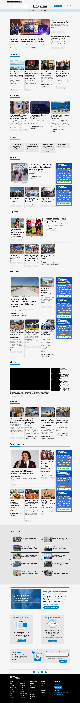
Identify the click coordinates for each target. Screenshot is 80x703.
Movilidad (55, 13)
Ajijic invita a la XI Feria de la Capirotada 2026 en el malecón (48, 503)
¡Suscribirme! (22, 641)
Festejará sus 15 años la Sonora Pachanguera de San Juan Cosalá (47, 464)
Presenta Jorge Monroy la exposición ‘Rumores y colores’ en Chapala (16, 74)
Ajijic (50, 86)
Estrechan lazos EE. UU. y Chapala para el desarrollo (59, 21)
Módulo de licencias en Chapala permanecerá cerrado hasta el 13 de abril (47, 292)
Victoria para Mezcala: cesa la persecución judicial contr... (60, 564)
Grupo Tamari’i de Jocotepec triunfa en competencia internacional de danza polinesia (31, 75)
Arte (17, 89)
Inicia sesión (67, 6)
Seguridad (60, 13)
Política (21, 689)
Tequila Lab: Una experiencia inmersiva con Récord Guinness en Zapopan (60, 38)
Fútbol (53, 230)
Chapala (53, 32)
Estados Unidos (61, 32)
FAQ (31, 698)
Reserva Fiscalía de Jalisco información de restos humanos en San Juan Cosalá (19, 116)
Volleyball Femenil (45, 264)
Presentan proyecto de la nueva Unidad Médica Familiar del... (60, 572)
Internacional (25, 13)
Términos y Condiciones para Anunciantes (44, 694)
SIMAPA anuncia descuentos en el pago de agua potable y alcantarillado (29, 556)
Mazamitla (13, 263)
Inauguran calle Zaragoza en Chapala (32, 331)
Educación (66, 13)
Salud (21, 687)
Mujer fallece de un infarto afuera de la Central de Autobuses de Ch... (28, 539)
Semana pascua (51, 438)
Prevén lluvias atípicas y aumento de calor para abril (47, 200)
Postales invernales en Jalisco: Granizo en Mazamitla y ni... (60, 539)
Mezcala (19, 352)
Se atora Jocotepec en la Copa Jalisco (55, 220)
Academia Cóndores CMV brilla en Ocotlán (47, 256)
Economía (22, 691)
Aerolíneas (19, 206)
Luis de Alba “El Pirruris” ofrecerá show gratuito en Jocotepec (22, 473)
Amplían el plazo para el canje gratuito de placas (32, 200)
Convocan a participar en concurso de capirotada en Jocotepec (14, 504)
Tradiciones (44, 86)
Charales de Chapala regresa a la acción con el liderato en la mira (29, 547)
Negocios (22, 695)
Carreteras (24, 315)
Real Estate (22, 697)
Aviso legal (43, 683)
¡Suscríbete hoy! (55, 10)
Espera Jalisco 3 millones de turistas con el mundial (59, 556)
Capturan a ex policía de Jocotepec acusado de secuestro (38, 116)
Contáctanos (33, 685)
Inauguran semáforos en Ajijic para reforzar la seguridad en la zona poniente (47, 333)
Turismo (45, 13)
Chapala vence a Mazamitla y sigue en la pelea (16, 256)
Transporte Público (15, 315)
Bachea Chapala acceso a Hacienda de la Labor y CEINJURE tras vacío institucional (16, 334)
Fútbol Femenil (29, 265)
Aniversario (52, 477)
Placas (33, 206)
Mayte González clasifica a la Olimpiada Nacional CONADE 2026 (17, 231)
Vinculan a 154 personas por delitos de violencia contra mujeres (40, 167)
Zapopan (33, 438)
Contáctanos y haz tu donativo (51, 607)
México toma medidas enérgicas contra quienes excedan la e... (59, 547)
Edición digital (33, 690)
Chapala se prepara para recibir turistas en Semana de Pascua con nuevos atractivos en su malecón (47, 423)
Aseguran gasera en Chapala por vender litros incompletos (60, 116)
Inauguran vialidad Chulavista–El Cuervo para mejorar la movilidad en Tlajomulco (23, 303)
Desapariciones (14, 129)
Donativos (32, 696)
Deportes (36, 13)
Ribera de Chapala (45, 206)
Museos (62, 48)
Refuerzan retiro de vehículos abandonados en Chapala (29, 564)
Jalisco (14, 13)
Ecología (50, 13)
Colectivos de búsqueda (24, 129)
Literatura (59, 88)
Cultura (40, 13)
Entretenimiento (17, 444)
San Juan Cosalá (44, 477)
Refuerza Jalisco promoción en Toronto (15, 200)
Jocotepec (33, 47)
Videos (13, 362)
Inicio (11, 13)
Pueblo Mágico (60, 435)
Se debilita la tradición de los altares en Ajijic (46, 73)
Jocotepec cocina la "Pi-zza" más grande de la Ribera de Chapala (31, 503)
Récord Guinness (55, 48)
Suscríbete (57, 5)
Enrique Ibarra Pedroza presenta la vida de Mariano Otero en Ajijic (62, 74)
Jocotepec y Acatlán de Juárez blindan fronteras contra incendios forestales (27, 40)
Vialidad (27, 206)
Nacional (19, 13)
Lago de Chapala (54, 206)
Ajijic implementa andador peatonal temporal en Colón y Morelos (62, 421)
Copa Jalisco (20, 263)
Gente (21, 699)
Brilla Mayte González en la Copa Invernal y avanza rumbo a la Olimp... (29, 572)
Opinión (31, 13)
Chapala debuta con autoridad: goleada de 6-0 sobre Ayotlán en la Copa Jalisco (32, 257)
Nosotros (32, 683)
